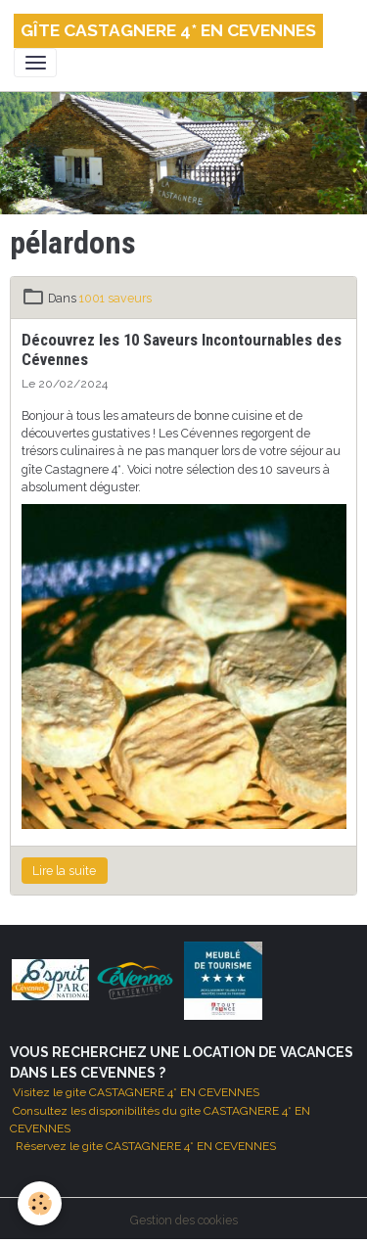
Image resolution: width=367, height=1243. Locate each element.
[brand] (168, 31)
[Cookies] (40, 1203)
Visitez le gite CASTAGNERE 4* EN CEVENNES (134, 1092)
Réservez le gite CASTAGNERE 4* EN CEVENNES (146, 1146)
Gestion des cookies (184, 1220)
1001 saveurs (115, 298)
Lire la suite (64, 870)
